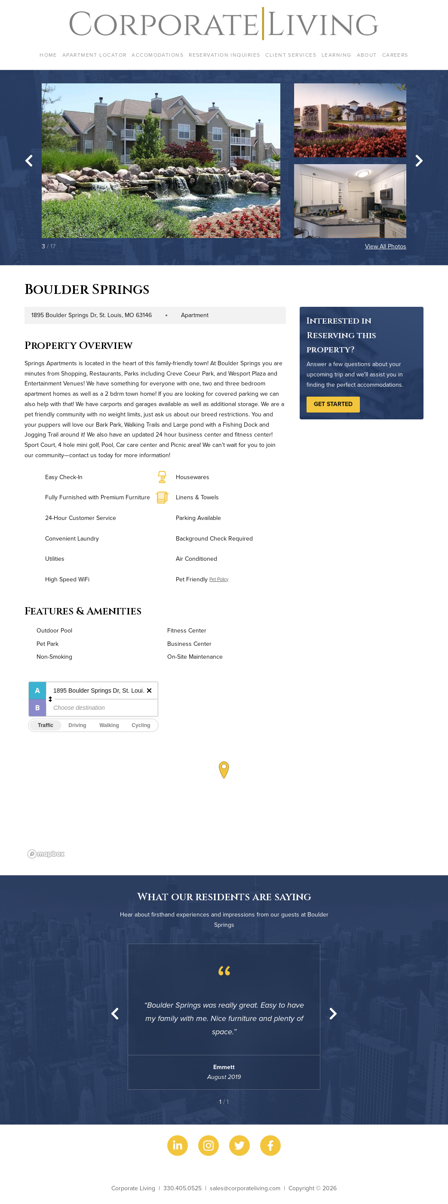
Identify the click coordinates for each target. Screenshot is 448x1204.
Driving (77, 725)
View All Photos (385, 246)
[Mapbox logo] (46, 854)
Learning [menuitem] (337, 54)
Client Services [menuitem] (290, 54)
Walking (109, 725)
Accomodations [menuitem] (158, 54)
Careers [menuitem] (395, 54)
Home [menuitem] (48, 54)
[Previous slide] (114, 1014)
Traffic (45, 725)
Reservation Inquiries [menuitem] (224, 54)
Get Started (333, 404)
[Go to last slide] (29, 161)
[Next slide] (419, 161)
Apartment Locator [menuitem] (94, 54)
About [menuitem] (367, 54)
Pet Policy (218, 579)
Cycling (141, 725)
